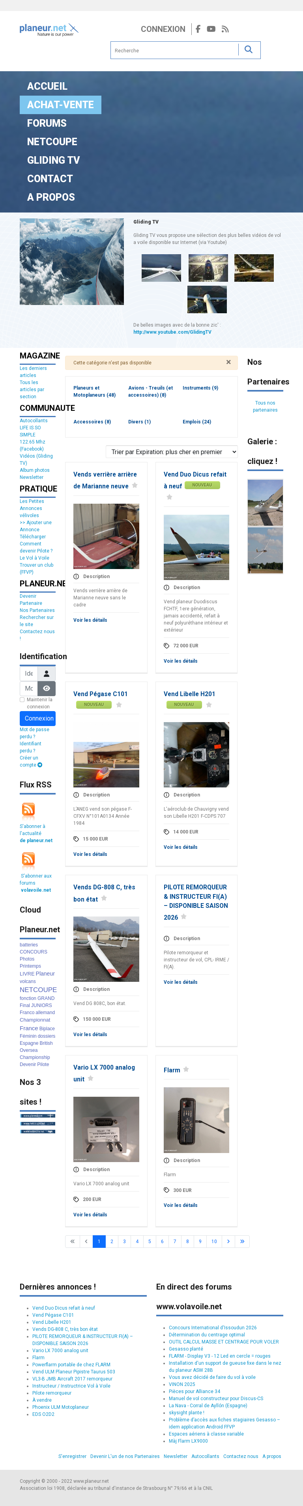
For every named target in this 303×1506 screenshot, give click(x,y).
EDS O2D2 (43, 1414)
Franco (27, 1012)
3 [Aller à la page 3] (124, 1241)
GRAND (45, 998)
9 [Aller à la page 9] (200, 1241)
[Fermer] (229, 362)
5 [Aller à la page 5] (149, 1241)
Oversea (28, 1050)
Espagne (29, 1043)
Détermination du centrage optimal (207, 1335)
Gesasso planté (186, 1349)
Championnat (35, 1020)
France (29, 1028)
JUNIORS (41, 1005)
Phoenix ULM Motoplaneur (60, 1407)
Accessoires (92, 422)
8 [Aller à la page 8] (187, 1241)
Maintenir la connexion (39, 703)
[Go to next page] (228, 1241)
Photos (27, 959)
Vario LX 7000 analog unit (60, 1350)
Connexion (163, 29)
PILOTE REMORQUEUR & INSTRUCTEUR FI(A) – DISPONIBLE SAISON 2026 (196, 902)
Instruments (200, 388)
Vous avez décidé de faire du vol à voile (212, 1377)
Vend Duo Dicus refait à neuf (63, 1308)
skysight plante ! (186, 1412)
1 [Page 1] (99, 1241)
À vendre (42, 1400)
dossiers (47, 1036)
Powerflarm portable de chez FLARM (71, 1364)
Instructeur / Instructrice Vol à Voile (71, 1386)
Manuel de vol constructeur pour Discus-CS (216, 1398)
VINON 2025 (182, 1384)
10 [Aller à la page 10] (214, 1241)
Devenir (28, 1064)
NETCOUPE (38, 990)
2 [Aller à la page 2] (111, 1241)
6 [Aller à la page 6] (162, 1241)
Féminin (28, 1036)
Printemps (30, 966)
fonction (28, 998)
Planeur (45, 973)
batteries (29, 945)
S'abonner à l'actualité (36, 833)
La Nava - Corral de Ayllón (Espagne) (208, 1405)
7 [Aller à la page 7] (175, 1241)
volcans (28, 981)
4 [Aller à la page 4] (137, 1241)
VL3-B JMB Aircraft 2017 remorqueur (72, 1379)
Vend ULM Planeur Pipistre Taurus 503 (73, 1372)
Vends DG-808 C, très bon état (65, 1329)
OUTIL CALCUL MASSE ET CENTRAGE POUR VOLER (224, 1342)
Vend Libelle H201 (189, 694)
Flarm (172, 1070)
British (45, 1043)
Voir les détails (90, 620)
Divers (139, 422)
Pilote (43, 1064)
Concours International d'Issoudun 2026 (213, 1327)
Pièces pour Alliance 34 (194, 1391)
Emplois (197, 422)
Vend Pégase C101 (100, 694)
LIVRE (27, 974)
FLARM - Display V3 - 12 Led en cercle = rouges (220, 1356)
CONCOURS (33, 952)
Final (25, 1005)
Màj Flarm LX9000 (188, 1441)
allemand (45, 1012)
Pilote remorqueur (51, 1393)
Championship (35, 1057)
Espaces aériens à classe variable (206, 1434)
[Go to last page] (242, 1241)
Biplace (47, 1028)
